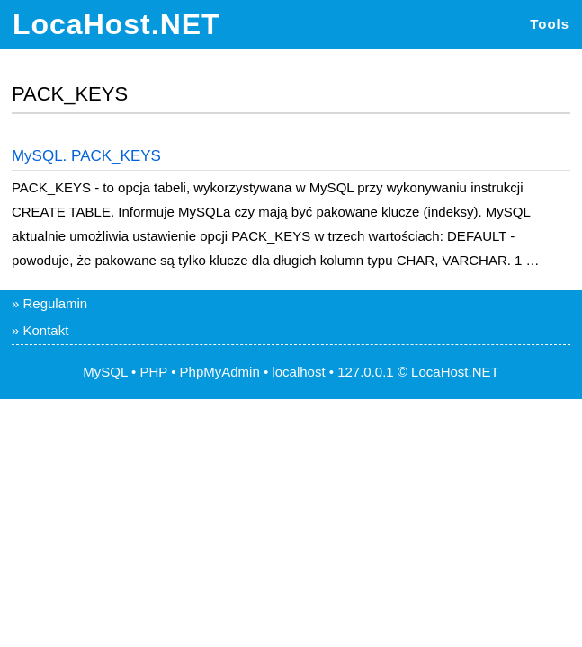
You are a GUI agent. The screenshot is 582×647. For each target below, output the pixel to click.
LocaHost (439, 371)
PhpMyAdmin (220, 371)
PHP (153, 371)
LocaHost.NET (116, 24)
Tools (549, 23)
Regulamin (54, 303)
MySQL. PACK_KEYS (86, 155)
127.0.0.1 (365, 371)
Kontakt (45, 330)
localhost (298, 371)
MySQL (105, 371)
